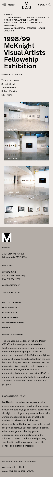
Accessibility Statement (13, 322)
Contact (6, 328)
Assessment (8, 467)
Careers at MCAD (10, 312)
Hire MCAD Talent (10, 317)
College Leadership (11, 302)
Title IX (21, 467)
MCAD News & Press (11, 307)
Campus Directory (11, 285)
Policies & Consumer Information (19, 461)
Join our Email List (11, 292)
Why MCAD (8, 15)
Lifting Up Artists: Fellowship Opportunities (25, 17)
